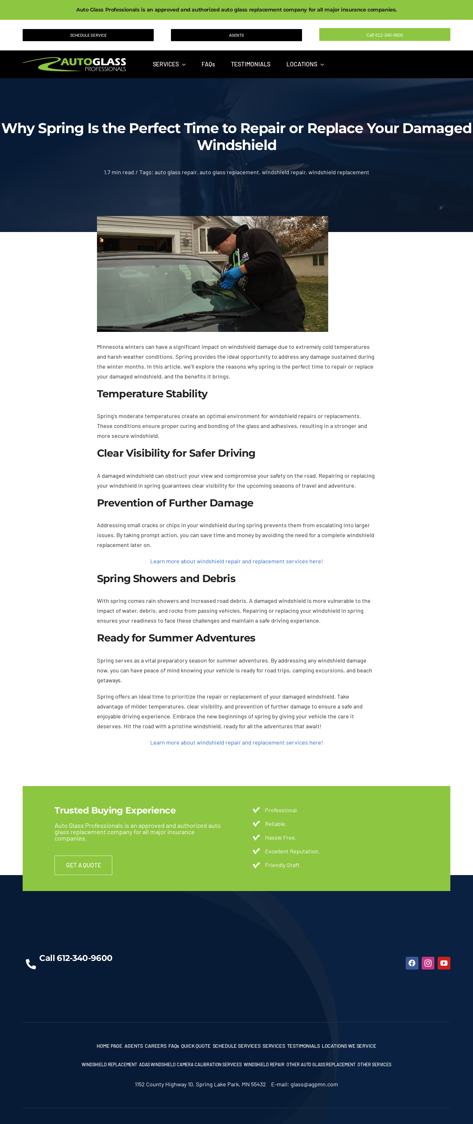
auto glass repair (176, 172)
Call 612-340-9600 (384, 35)
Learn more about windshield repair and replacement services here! (236, 561)
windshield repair (284, 172)
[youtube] (444, 963)
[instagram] (428, 963)
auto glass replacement (229, 172)
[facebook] (412, 963)
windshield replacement (338, 172)
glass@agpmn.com (314, 1084)
